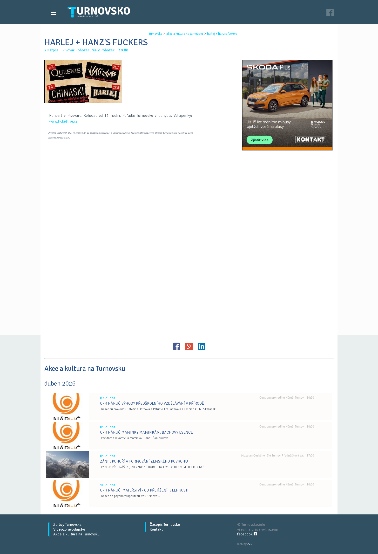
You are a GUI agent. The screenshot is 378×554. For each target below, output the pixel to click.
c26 (249, 544)
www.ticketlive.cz (63, 121)
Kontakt (156, 529)
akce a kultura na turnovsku (184, 34)
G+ (189, 346)
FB (176, 346)
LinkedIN (201, 346)
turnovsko (155, 34)
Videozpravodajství (69, 529)
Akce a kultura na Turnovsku (76, 534)
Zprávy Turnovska (67, 524)
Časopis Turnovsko (165, 524)
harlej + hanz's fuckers (222, 34)
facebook (247, 534)
